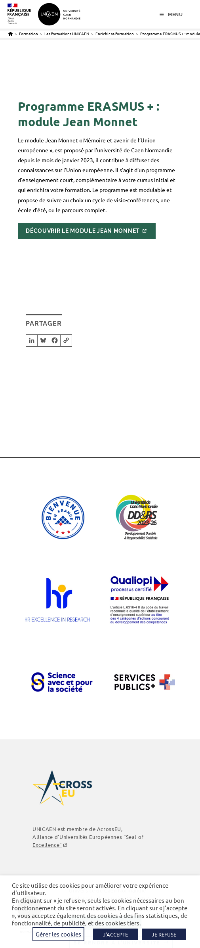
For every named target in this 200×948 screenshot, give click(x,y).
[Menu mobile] (171, 14)
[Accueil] (10, 33)
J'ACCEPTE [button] (115, 934)
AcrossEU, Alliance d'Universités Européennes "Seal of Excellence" (88, 836)
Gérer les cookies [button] (58, 934)
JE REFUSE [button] (164, 934)
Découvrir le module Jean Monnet (83, 231)
